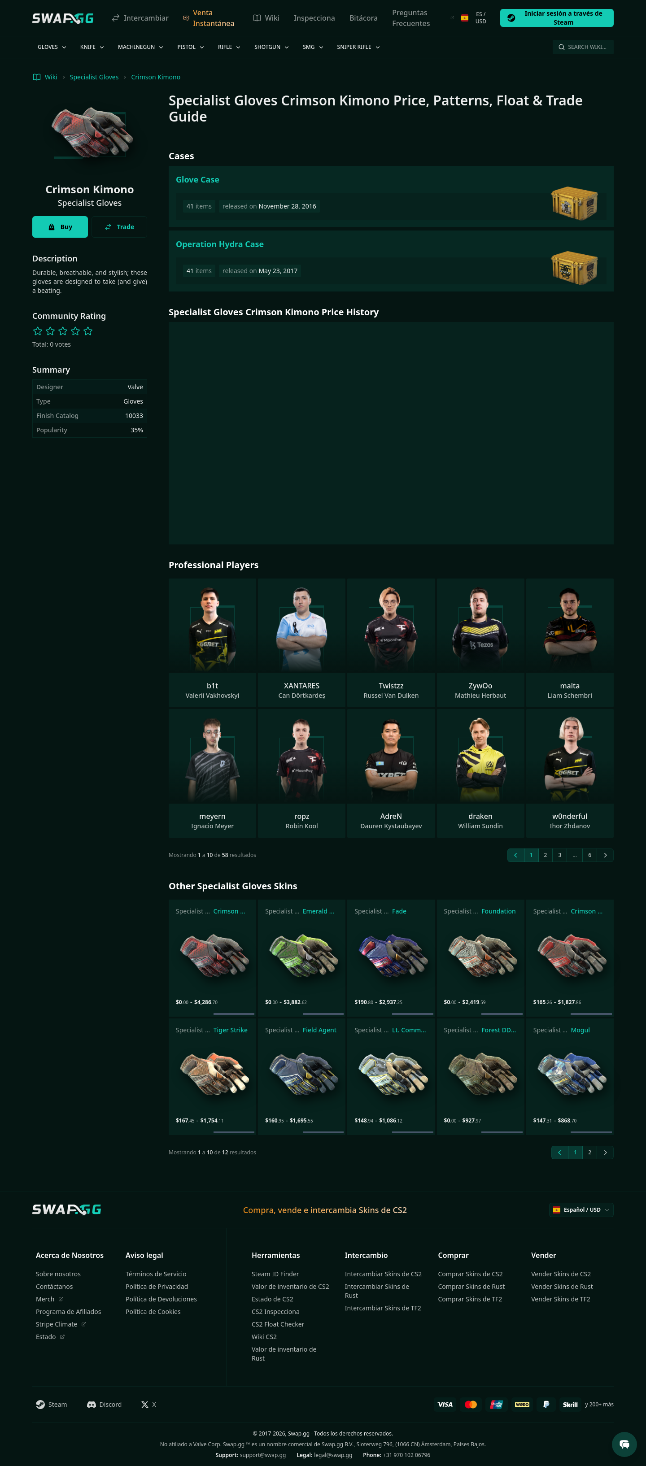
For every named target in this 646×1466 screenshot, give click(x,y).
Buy (60, 226)
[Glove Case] (391, 196)
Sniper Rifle (359, 47)
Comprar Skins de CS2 (470, 1274)
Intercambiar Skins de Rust (377, 1291)
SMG (313, 47)
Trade (120, 226)
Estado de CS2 (272, 1299)
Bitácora (363, 18)
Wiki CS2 (264, 1336)
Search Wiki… (582, 47)
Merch (50, 1299)
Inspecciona (314, 18)
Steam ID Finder (275, 1274)
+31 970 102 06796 (406, 1455)
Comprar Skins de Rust (471, 1286)
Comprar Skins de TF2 (470, 1299)
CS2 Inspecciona (276, 1311)
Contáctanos (54, 1286)
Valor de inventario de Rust (284, 1353)
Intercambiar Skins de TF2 (383, 1308)
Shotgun (272, 47)
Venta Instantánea (209, 18)
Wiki (266, 18)
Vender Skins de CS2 (561, 1274)
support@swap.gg (263, 1455)
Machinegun (141, 47)
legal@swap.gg (333, 1455)
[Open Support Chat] (624, 1444)
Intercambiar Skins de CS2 (383, 1274)
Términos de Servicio (156, 1274)
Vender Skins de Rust (562, 1286)
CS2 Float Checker (278, 1324)
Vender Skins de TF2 (560, 1299)
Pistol (191, 47)
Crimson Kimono (155, 77)
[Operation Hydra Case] (391, 261)
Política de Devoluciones (161, 1299)
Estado (50, 1336)
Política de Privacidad (157, 1286)
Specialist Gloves (94, 77)
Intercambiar (140, 18)
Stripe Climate (61, 1324)
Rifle (230, 47)
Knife (92, 47)
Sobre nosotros (58, 1274)
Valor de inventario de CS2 (290, 1286)
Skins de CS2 (383, 1210)
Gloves (53, 47)
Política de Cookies (153, 1311)
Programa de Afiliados (68, 1311)
